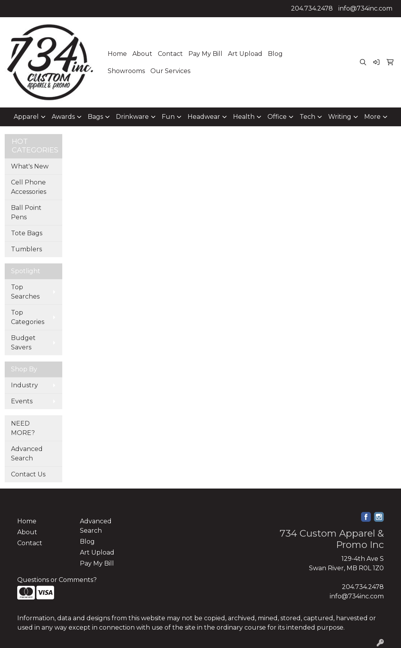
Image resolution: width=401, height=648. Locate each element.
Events (22, 401)
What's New (30, 166)
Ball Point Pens (26, 212)
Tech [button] (307, 116)
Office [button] (277, 116)
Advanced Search (27, 453)
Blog (275, 53)
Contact (170, 53)
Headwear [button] (204, 116)
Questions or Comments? (57, 580)
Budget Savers (23, 342)
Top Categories (27, 317)
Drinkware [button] (132, 116)
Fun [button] (168, 116)
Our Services (170, 71)
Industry (24, 385)
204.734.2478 (312, 8)
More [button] (372, 116)
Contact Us (28, 474)
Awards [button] (63, 116)
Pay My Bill (205, 53)
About (142, 53)
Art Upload (245, 53)
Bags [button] (95, 116)
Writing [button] (339, 116)
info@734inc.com (365, 8)
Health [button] (244, 116)
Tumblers (26, 249)
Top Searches (25, 291)
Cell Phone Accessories (28, 187)
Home (117, 53)
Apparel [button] (26, 116)
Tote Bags (26, 233)
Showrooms (126, 71)
